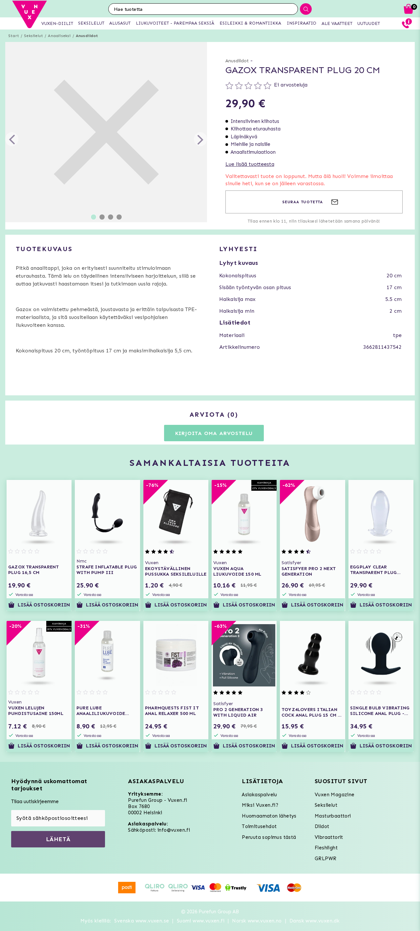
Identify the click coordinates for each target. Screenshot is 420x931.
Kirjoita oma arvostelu (214, 433)
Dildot (322, 826)
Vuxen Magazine (335, 795)
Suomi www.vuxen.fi (200, 921)
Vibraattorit (329, 837)
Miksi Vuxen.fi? (260, 805)
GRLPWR (325, 859)
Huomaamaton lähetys (269, 816)
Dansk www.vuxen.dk (314, 921)
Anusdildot (87, 35)
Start (13, 35)
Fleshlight (326, 848)
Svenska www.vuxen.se (141, 921)
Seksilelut (33, 35)
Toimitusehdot (259, 826)
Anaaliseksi (59, 35)
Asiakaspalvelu (259, 795)
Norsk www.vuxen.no (257, 921)
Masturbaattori (333, 816)
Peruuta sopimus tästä (269, 837)
